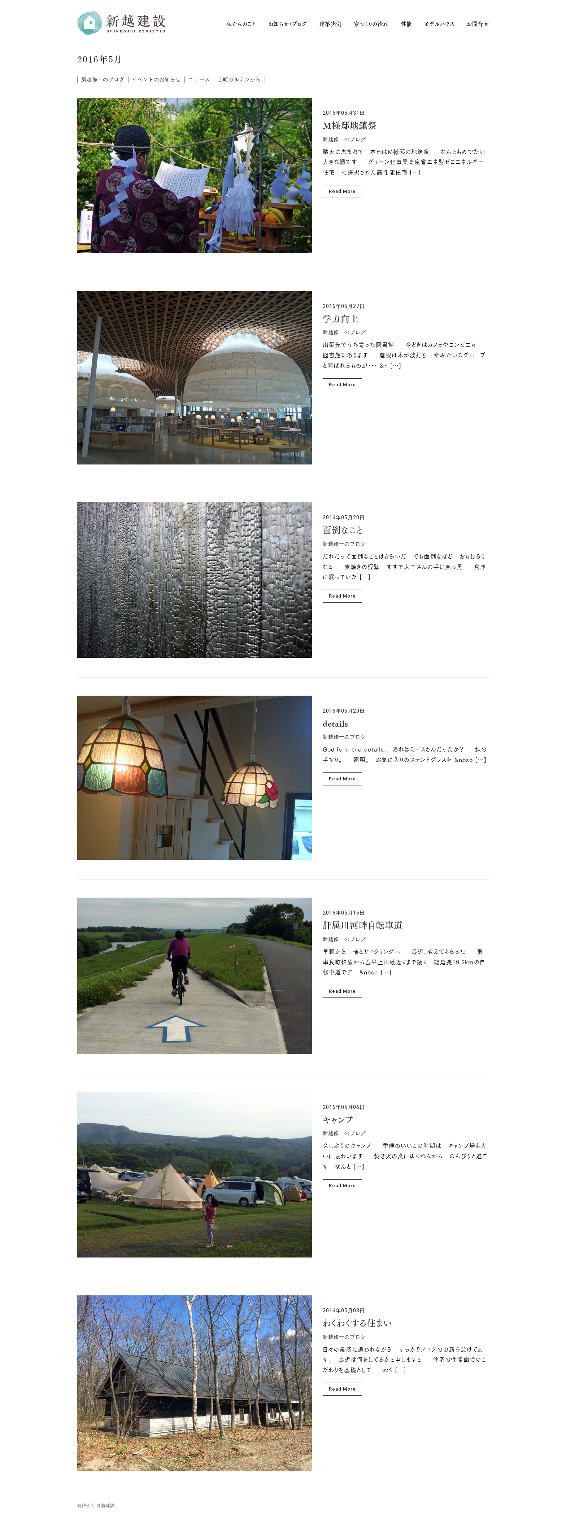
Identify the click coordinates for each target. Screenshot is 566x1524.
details (335, 724)
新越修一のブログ (103, 79)
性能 (406, 24)
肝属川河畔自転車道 (363, 926)
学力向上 (341, 320)
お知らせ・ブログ (287, 24)
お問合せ (478, 24)
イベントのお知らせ (156, 79)
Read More (342, 191)
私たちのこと (241, 24)
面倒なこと (343, 531)
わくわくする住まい (357, 1324)
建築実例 (330, 24)
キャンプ (338, 1120)
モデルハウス (439, 24)
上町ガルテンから (239, 79)
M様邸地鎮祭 (350, 126)
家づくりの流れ (371, 24)
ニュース (199, 79)
